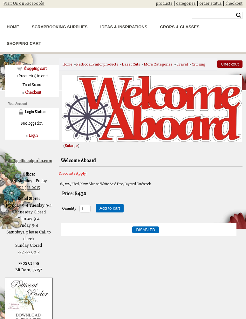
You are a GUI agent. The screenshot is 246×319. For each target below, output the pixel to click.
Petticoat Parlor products (97, 64)
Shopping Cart (24, 43)
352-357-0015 (28, 187)
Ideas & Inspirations (123, 26)
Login (33, 135)
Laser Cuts (131, 64)
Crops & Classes (179, 26)
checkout (234, 3)
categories (186, 3)
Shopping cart (35, 68)
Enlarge (71, 145)
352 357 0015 (28, 252)
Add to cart (109, 208)
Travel (182, 64)
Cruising (198, 64)
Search (239, 15)
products (164, 3)
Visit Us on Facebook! (23, 3)
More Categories (158, 64)
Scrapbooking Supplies (60, 26)
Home (13, 26)
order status (210, 3)
